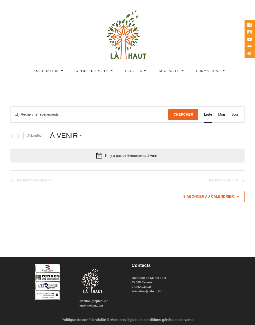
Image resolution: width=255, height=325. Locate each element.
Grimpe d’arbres (92, 71)
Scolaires (169, 71)
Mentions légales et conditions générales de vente (151, 320)
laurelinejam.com (90, 305)
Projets (133, 71)
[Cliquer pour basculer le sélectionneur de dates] (66, 136)
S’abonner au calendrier (208, 196)
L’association (45, 71)
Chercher (183, 114)
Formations (208, 71)
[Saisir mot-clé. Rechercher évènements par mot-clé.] (89, 114)
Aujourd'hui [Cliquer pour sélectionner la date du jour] (34, 135)
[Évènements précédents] (11, 135)
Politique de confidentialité (84, 320)
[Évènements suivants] (18, 135)
